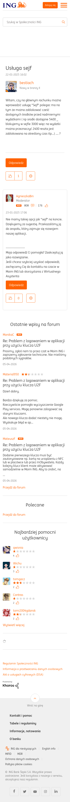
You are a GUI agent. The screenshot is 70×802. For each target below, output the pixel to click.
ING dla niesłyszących (23, 748)
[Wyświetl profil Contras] (24, 595)
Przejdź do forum (14, 487)
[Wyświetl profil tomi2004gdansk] (24, 611)
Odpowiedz (16, 163)
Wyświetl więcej (13, 625)
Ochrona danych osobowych (22, 759)
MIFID (8, 754)
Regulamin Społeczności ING (20, 663)
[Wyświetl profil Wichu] (24, 564)
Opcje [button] (30, 175)
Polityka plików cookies (18, 764)
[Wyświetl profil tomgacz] (24, 579)
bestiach (27, 82)
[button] (10, 175)
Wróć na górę (35, 705)
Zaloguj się (50, 5)
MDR (20, 754)
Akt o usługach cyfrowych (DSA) (23, 674)
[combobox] (35, 22)
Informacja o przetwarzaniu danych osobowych (33, 669)
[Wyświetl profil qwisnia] (24, 548)
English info (48, 748)
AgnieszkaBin (25, 196)
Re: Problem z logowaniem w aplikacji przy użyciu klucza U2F (34, 343)
